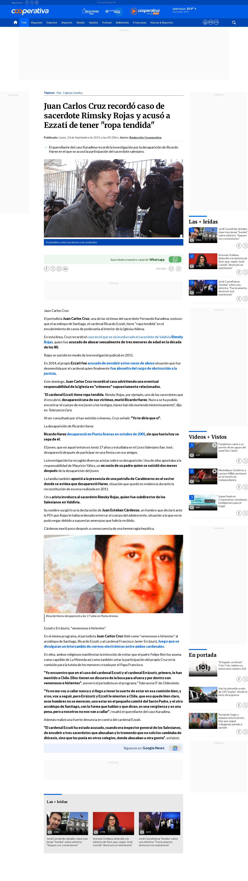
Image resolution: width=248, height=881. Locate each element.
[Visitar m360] (210, 26)
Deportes (52, 22)
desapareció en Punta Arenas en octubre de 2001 (106, 434)
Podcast (107, 22)
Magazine (36, 22)
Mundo (80, 22)
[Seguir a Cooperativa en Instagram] (37, 2)
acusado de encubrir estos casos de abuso (121, 363)
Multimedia (122, 22)
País (24, 22)
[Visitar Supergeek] (216, 26)
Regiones (66, 22)
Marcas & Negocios (162, 22)
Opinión (93, 22)
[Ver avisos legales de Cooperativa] (205, 26)
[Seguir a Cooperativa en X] (32, 2)
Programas (139, 22)
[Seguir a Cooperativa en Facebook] (27, 2)
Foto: (50, 162)
